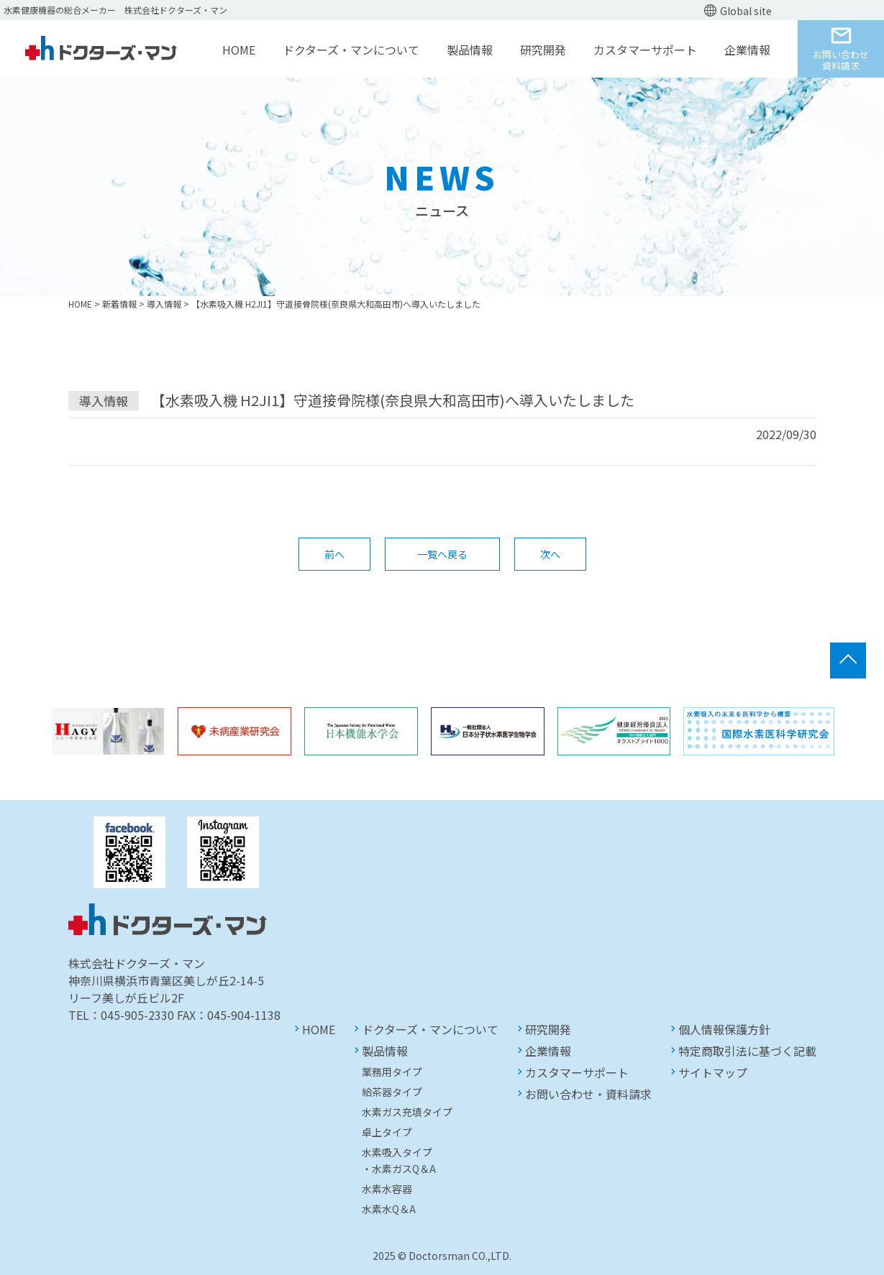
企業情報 (747, 49)
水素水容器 (387, 1189)
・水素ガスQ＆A (399, 1168)
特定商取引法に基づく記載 (747, 1050)
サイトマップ (712, 1072)
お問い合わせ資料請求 (841, 60)
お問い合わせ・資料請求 (588, 1094)
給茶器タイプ (392, 1092)
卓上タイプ (387, 1132)
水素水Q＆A (389, 1209)
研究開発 (543, 49)
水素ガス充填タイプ (407, 1112)
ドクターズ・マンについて (351, 49)
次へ (550, 554)
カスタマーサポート (645, 49)
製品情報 (470, 49)
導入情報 (103, 401)
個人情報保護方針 (724, 1029)
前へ (334, 554)
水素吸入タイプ (397, 1152)
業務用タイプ (392, 1071)
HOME (238, 49)
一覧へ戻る (442, 554)
